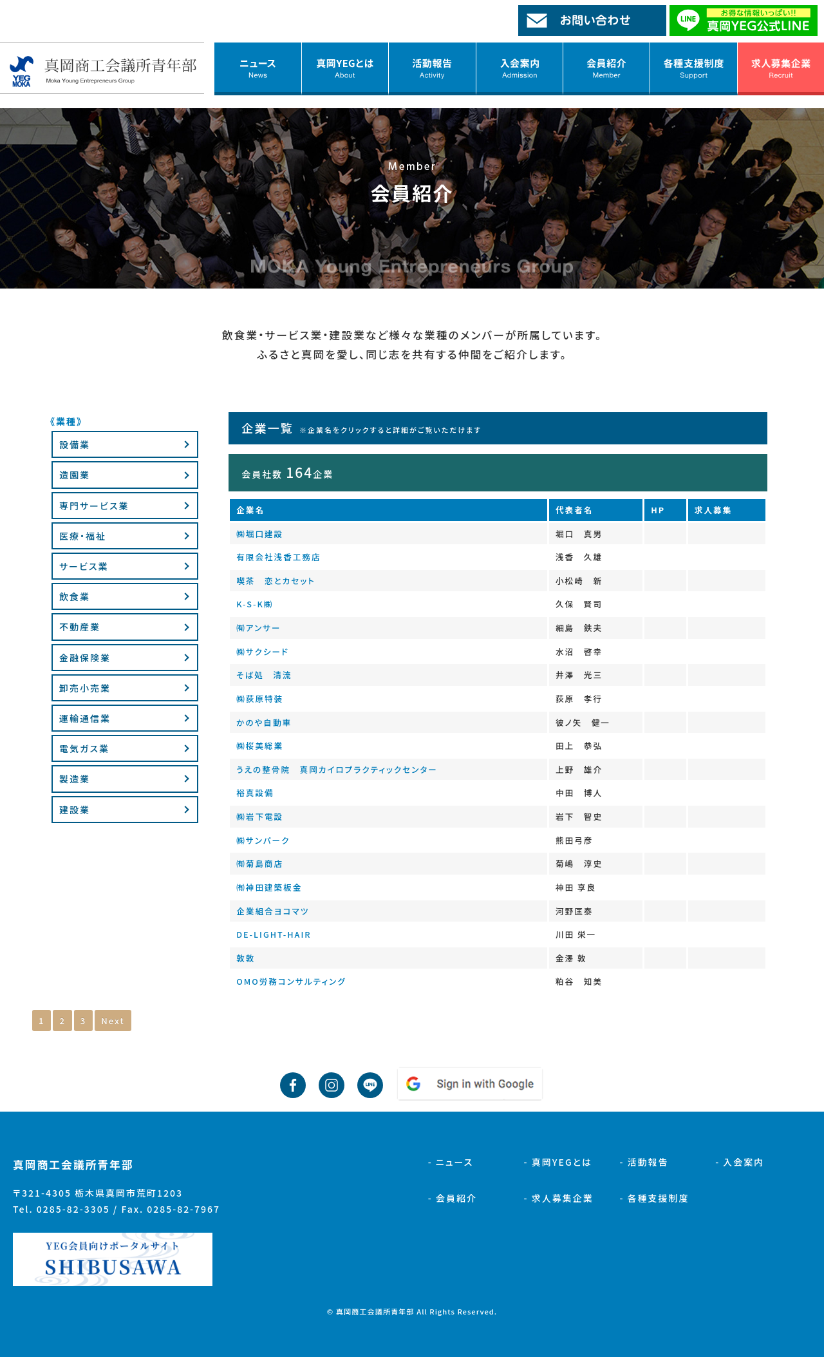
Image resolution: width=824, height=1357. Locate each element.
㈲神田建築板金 (269, 887)
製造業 (74, 778)
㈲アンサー (258, 628)
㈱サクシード (262, 651)
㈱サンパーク (263, 840)
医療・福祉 (82, 536)
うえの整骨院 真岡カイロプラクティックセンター (337, 769)
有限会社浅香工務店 (278, 557)
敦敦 (245, 958)
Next (112, 1020)
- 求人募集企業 (559, 1197)
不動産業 (79, 626)
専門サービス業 (94, 505)
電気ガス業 (84, 748)
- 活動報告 (643, 1161)
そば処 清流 (264, 675)
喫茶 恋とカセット (275, 580)
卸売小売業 (85, 688)
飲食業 (74, 596)
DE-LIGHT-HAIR (273, 934)
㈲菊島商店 (259, 863)
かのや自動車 (264, 722)
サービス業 (83, 566)
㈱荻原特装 (259, 698)
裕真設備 (255, 792)
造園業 (74, 474)
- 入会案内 (739, 1161)
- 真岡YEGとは (558, 1161)
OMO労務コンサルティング (291, 981)
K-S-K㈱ (254, 604)
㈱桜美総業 (259, 745)
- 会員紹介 (452, 1197)
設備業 (74, 444)
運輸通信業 (85, 718)
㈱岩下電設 (259, 816)
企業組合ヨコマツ (272, 911)
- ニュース (451, 1161)
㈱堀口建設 (259, 533)
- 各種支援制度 (654, 1197)
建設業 (74, 809)
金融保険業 (85, 657)
